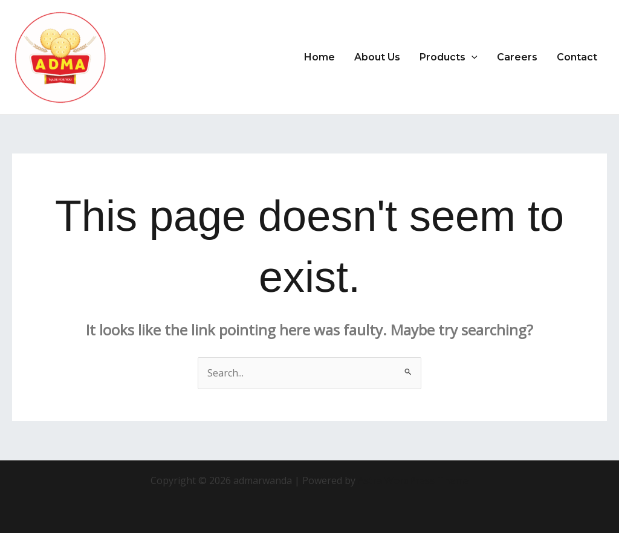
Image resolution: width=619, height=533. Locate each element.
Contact (577, 57)
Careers (517, 57)
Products (449, 57)
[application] (471, 57)
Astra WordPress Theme (413, 480)
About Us (377, 57)
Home (319, 57)
